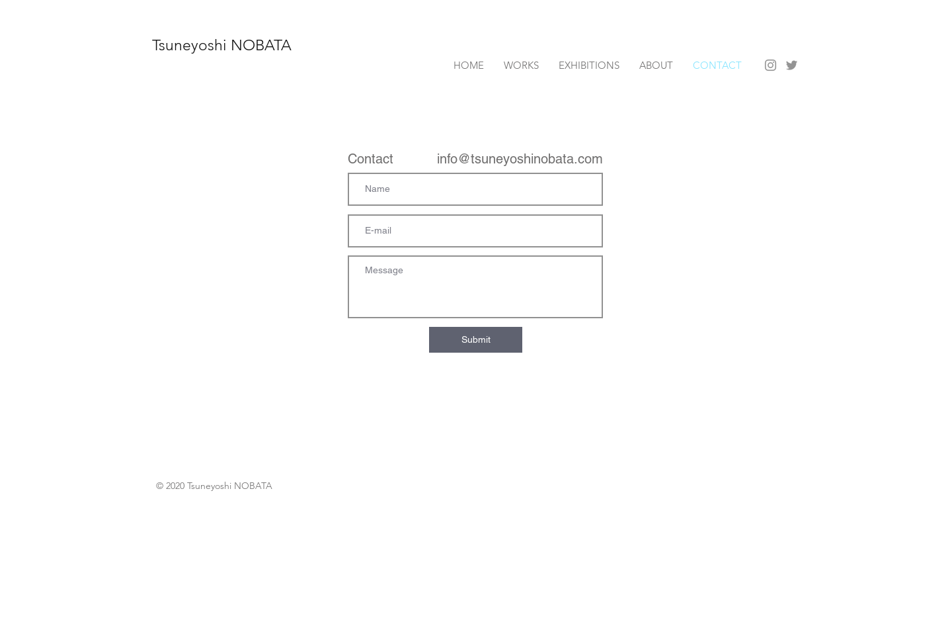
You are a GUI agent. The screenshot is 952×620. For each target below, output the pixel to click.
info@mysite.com (189, 257)
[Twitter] (791, 65)
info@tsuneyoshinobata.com (520, 159)
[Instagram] (770, 65)
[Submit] (475, 340)
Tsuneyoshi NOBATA (222, 45)
